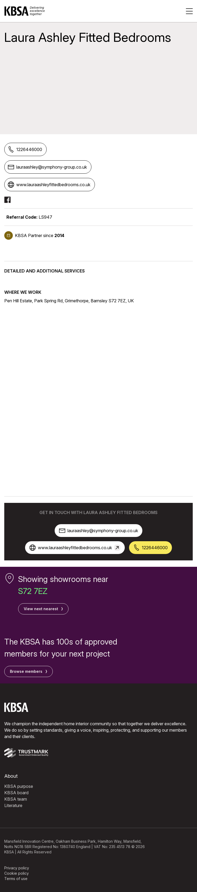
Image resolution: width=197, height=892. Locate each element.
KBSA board (16, 792)
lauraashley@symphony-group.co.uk (47, 167)
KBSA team (15, 799)
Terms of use (15, 878)
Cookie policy (16, 873)
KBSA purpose (18, 786)
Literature (13, 805)
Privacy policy (16, 868)
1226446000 (25, 149)
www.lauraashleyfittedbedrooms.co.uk (49, 184)
